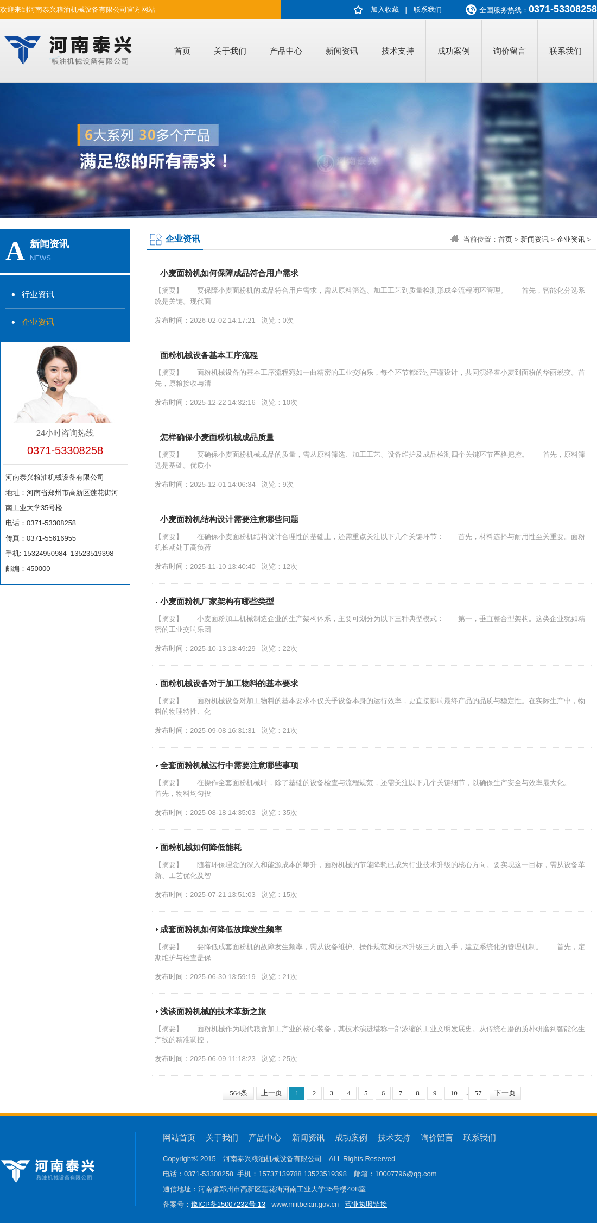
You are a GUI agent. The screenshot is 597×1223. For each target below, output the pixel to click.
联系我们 (428, 9)
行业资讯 (38, 294)
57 (477, 1093)
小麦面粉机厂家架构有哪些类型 (217, 601)
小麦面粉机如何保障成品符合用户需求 (229, 273)
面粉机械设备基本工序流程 (209, 355)
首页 (182, 50)
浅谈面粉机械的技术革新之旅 (213, 1011)
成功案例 (453, 50)
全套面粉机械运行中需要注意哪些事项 (229, 765)
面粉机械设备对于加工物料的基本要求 (229, 683)
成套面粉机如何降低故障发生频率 (221, 929)
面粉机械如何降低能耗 (201, 847)
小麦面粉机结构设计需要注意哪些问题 (229, 519)
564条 (238, 1093)
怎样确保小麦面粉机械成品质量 (217, 437)
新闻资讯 (342, 50)
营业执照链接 (366, 1204)
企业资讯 (38, 322)
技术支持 (398, 50)
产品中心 (286, 50)
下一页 (505, 1093)
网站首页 (179, 1137)
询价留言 (509, 50)
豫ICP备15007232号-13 (228, 1204)
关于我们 (230, 50)
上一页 (271, 1093)
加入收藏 (385, 9)
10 (454, 1093)
